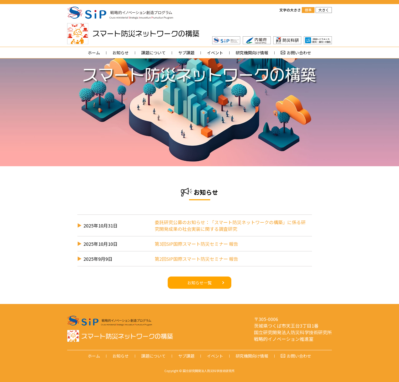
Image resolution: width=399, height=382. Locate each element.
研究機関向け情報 (252, 53)
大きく (323, 9)
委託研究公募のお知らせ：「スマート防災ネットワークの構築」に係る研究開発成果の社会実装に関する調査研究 (230, 225)
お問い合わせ (299, 53)
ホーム (94, 53)
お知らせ (120, 53)
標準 (308, 9)
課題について (153, 53)
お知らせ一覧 (199, 283)
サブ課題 (186, 53)
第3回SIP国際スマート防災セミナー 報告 (196, 243)
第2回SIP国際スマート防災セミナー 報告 (196, 258)
